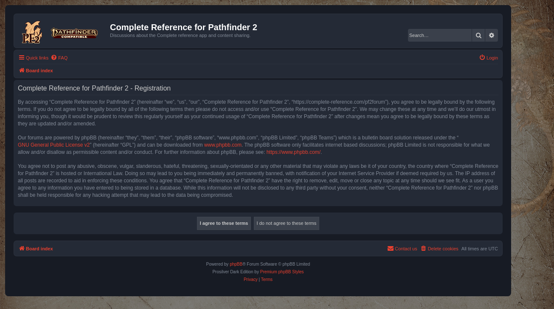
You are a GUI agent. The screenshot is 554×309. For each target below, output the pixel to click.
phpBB (236, 264)
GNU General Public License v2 (54, 145)
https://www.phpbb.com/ (294, 152)
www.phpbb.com (223, 145)
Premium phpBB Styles (282, 271)
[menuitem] (59, 58)
